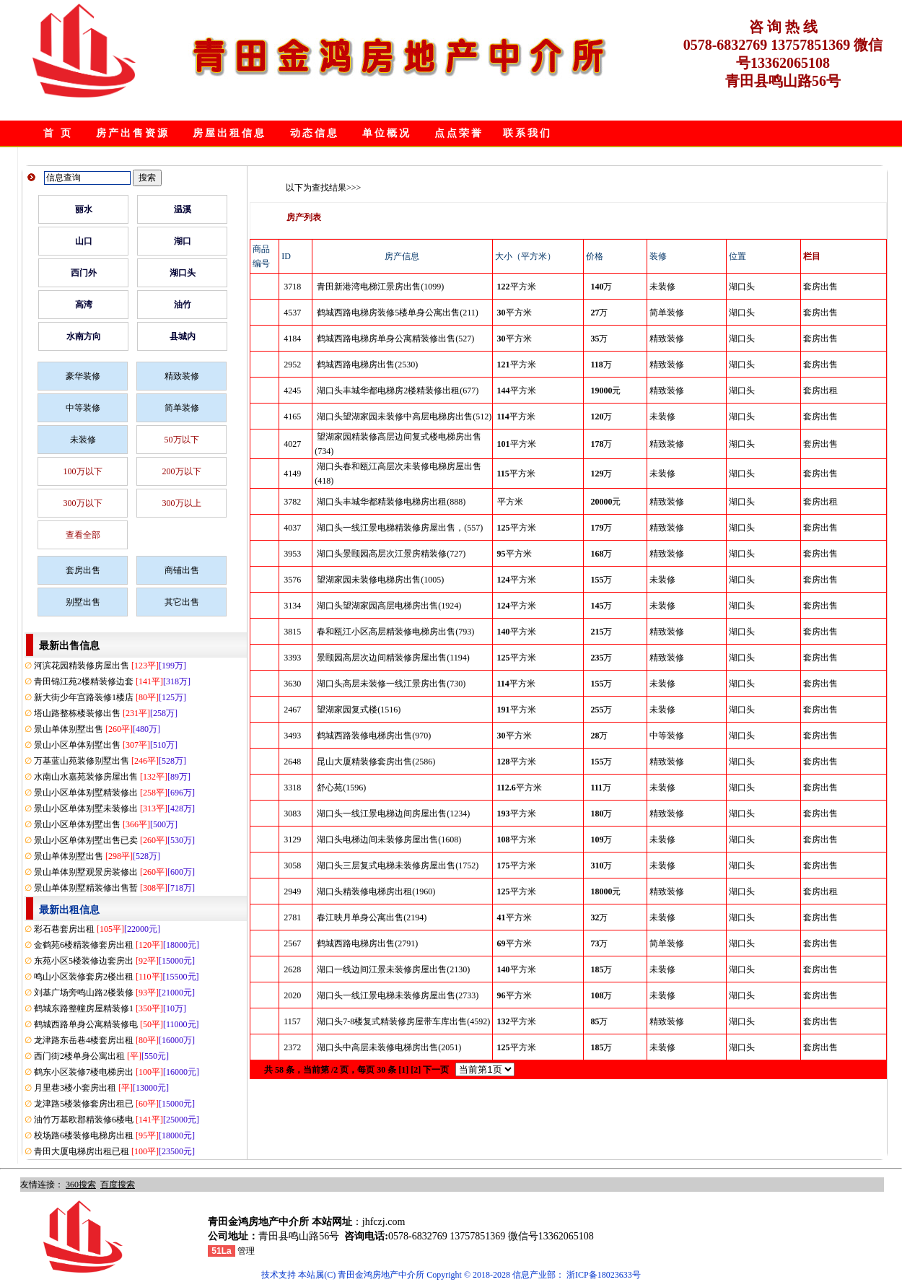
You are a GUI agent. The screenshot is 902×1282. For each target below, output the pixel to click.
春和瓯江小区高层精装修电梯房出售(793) (395, 632)
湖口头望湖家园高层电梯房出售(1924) (389, 606)
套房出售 (83, 570)
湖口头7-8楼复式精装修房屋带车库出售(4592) (403, 1021)
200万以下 (181, 471)
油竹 (182, 305)
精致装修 (182, 376)
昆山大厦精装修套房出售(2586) (376, 761)
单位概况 (386, 133)
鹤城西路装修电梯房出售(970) (374, 736)
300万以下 (83, 503)
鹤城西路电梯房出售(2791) (367, 943)
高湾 (83, 305)
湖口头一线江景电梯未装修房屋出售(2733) (397, 995)
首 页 (58, 133)
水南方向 (83, 336)
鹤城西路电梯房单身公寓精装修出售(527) (395, 338)
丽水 (83, 209)
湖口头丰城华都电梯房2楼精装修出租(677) (397, 390)
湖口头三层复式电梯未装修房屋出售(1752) (397, 865)
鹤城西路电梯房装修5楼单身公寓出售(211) (397, 313)
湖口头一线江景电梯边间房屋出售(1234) (393, 813)
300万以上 (181, 503)
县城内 (183, 336)
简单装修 (182, 408)
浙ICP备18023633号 (603, 1275)
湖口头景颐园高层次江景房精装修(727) (391, 554)
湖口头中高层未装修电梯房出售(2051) (389, 1047)
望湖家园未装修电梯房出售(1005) (380, 580)
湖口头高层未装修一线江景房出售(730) (391, 684)
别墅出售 (83, 602)
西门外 (84, 273)
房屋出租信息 (229, 133)
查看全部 (83, 535)
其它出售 (182, 602)
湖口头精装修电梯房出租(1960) (376, 891)
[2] (416, 1070)
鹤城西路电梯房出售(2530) (367, 364)
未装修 (83, 440)
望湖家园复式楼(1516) (358, 710)
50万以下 (182, 440)
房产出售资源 (133, 133)
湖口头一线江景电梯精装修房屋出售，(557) (400, 528)
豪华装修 (83, 376)
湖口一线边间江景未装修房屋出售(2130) (393, 969)
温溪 (182, 209)
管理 (246, 1251)
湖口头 (183, 273)
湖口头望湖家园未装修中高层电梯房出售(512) (404, 416)
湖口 (182, 241)
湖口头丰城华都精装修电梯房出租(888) (391, 502)
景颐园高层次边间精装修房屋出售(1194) (393, 658)
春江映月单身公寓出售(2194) (371, 917)
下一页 (436, 1070)
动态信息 (314, 133)
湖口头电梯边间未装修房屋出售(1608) (389, 839)
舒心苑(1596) (341, 787)
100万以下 (83, 471)
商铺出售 (182, 570)
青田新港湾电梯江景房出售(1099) (380, 287)
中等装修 (83, 408)
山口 (83, 241)
